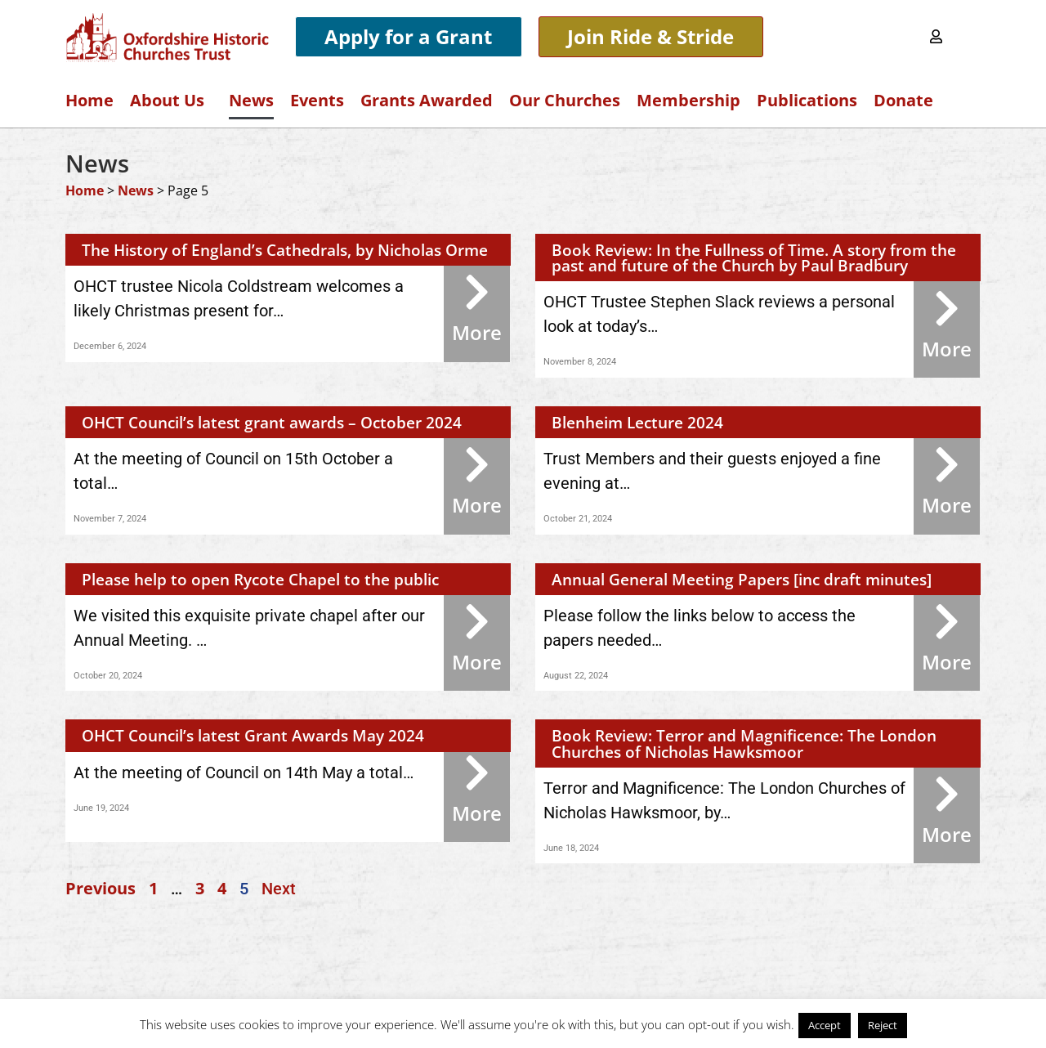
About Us (171, 100)
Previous (100, 888)
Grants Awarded (426, 100)
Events (317, 100)
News (251, 100)
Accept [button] (824, 1025)
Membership (688, 100)
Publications (807, 100)
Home (89, 100)
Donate (903, 100)
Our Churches (564, 100)
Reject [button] (882, 1025)
